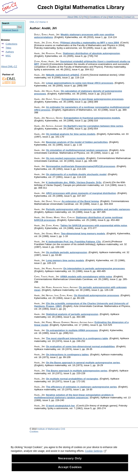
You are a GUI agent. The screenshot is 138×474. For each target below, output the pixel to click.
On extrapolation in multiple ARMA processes (72, 330)
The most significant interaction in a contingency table (77, 338)
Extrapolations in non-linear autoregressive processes (92, 99)
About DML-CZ (74, 17)
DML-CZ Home (38, 22)
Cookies (34, 431)
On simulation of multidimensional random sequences (77, 150)
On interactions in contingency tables (67, 354)
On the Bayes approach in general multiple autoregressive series (83, 362)
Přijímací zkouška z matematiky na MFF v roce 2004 (89, 42)
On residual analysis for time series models (70, 134)
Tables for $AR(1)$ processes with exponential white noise (93, 225)
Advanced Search (10, 30)
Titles (8, 47)
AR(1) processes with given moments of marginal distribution (81, 193)
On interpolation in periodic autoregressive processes (94, 268)
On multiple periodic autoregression (66, 252)
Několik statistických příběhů (62, 75)
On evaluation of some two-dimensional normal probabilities (80, 346)
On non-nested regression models (65, 158)
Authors (10, 51)
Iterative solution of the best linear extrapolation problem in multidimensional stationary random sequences (74, 396)
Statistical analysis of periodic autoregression (72, 314)
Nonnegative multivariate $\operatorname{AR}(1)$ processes (80, 166)
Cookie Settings (95, 455)
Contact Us (129, 17)
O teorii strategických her (60, 405)
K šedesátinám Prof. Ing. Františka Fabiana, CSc (73, 241)
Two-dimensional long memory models (83, 233)
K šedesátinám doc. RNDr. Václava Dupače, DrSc (74, 182)
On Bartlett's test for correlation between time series (93, 126)
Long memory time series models (65, 260)
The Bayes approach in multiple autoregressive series (76, 370)
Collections (11, 43)
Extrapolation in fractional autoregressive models (92, 118)
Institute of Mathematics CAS (51, 429)
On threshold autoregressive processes (96, 295)
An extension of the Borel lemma (80, 201)
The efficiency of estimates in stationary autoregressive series (81, 386)
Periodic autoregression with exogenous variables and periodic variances (88, 209)
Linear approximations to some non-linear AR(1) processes (79, 83)
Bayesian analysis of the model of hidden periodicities (77, 142)
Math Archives (115, 17)
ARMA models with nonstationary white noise (86, 276)
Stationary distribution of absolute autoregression (91, 53)
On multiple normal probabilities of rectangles (72, 378)
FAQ (86, 17)
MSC (8, 55)
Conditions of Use (98, 17)
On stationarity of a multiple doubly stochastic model (76, 174)
